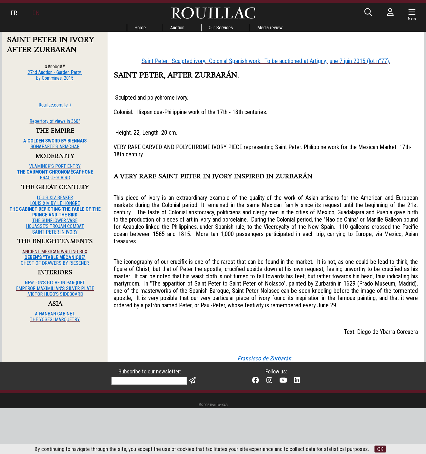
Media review (270, 27)
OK (380, 449)
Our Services (221, 27)
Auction (177, 27)
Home (140, 27)
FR (14, 13)
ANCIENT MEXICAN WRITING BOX (54, 251)
